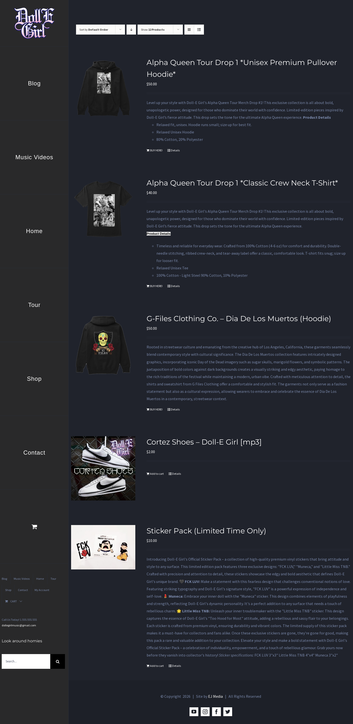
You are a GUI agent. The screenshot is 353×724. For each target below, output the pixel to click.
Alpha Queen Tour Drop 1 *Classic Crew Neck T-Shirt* (242, 182)
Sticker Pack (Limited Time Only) (206, 530)
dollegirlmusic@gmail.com (19, 625)
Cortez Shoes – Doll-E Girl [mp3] (204, 442)
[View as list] (199, 29)
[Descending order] (131, 30)
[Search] (57, 661)
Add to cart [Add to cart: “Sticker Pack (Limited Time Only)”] (157, 666)
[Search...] (26, 661)
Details (175, 150)
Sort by (93, 29)
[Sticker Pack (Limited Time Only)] (103, 547)
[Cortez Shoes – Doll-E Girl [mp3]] (103, 468)
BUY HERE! (156, 150)
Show (152, 29)
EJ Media (215, 696)
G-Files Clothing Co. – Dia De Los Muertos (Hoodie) (239, 318)
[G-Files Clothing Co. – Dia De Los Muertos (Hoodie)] (103, 345)
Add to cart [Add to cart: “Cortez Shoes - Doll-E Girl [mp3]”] (157, 473)
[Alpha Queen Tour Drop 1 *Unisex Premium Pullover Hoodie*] (103, 89)
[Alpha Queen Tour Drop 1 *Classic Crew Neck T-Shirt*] (103, 209)
